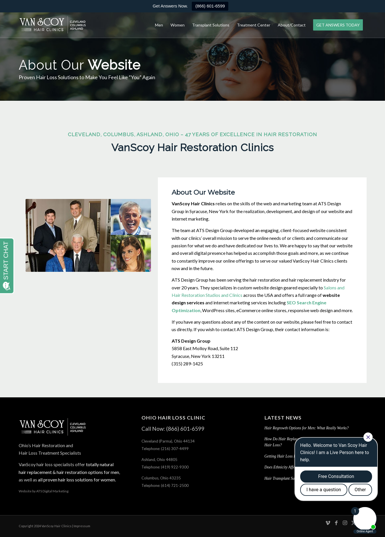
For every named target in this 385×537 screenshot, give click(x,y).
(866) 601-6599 (210, 5)
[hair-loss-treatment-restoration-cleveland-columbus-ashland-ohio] (53, 25)
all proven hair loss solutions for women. (76, 479)
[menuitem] (159, 25)
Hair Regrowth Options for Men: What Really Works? (307, 428)
